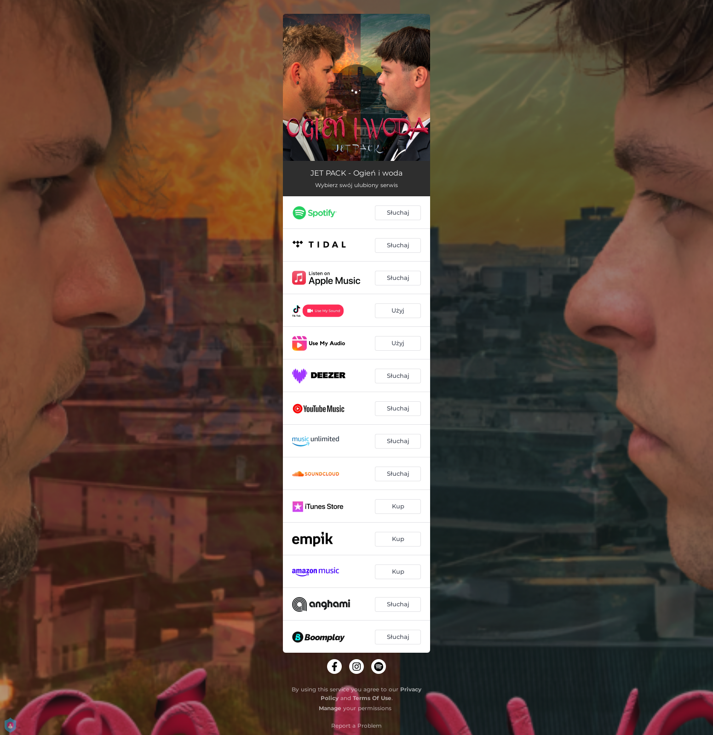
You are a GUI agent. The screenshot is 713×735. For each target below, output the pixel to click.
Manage (330, 708)
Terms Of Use (372, 698)
